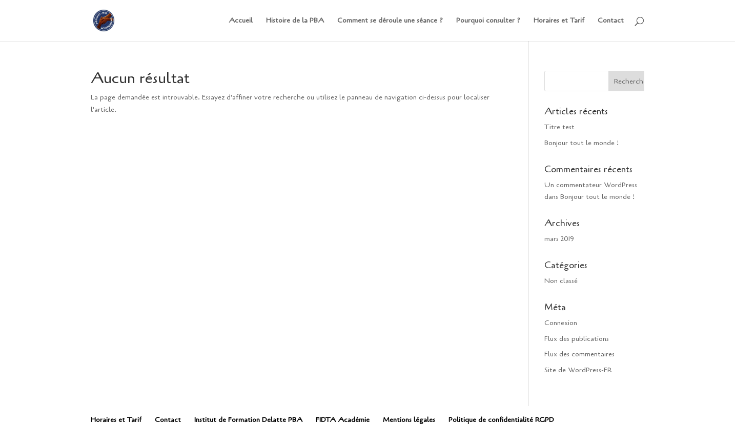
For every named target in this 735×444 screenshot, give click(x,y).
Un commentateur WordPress (590, 185)
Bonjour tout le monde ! (581, 143)
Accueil (241, 21)
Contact (611, 21)
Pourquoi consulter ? (488, 21)
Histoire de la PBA (295, 21)
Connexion (560, 323)
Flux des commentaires (579, 354)
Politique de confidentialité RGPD (501, 420)
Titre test (559, 127)
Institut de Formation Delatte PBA (248, 420)
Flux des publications (576, 339)
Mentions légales (409, 420)
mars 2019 (559, 239)
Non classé (561, 281)
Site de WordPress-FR (577, 370)
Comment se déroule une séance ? (390, 21)
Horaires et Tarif (559, 21)
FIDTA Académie (343, 420)
